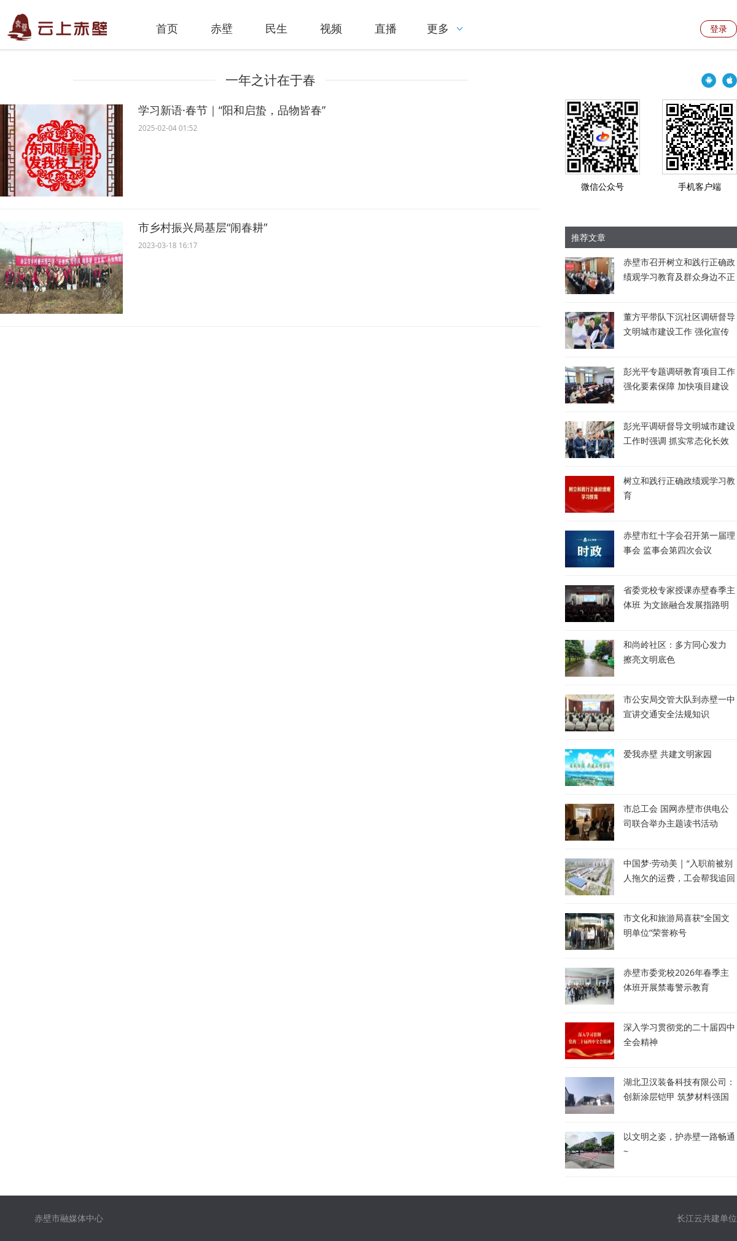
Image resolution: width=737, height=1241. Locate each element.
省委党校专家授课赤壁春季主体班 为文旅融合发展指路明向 (679, 604)
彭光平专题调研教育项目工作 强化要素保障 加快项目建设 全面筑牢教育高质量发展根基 (679, 386)
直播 (386, 28)
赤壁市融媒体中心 (68, 1218)
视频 (331, 28)
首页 (167, 28)
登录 (718, 28)
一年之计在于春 (270, 79)
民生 (276, 28)
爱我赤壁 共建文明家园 (667, 754)
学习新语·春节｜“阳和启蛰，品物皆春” (232, 110)
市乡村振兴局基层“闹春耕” (203, 227)
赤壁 (222, 28)
